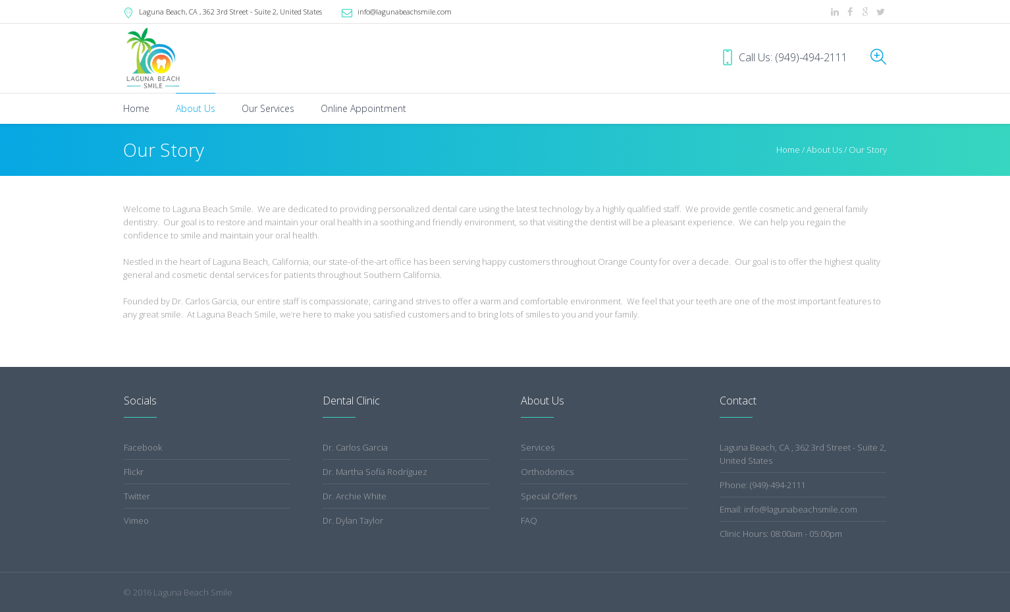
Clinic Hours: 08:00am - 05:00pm (781, 534)
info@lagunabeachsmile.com (405, 11)
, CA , (230, 11)
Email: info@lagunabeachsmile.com (788, 509)
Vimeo (136, 520)
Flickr (134, 472)
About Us (824, 149)
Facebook (143, 447)
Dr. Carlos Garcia (355, 447)
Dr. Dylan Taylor (353, 520)
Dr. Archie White (354, 496)
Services (537, 447)
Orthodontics (547, 472)
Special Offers (549, 496)
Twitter (137, 496)
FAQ (529, 520)
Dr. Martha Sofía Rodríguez (375, 472)
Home (788, 149)
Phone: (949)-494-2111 (762, 485)
